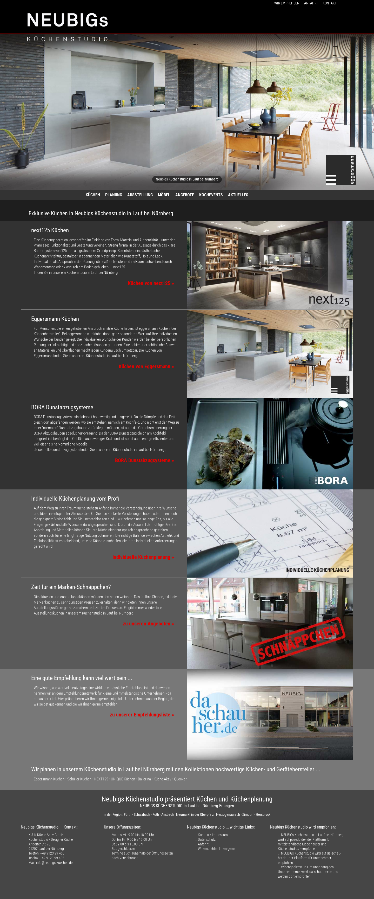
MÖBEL (164, 194)
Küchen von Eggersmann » (146, 367)
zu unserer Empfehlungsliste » (142, 715)
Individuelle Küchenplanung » (143, 557)
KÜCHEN (93, 194)
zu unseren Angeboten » (148, 624)
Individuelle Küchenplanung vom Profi (75, 498)
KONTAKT (330, 3)
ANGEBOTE (184, 194)
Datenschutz (207, 839)
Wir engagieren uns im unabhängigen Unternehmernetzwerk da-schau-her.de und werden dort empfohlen (308, 871)
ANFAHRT (311, 3)
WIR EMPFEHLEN (286, 3)
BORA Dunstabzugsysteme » (144, 460)
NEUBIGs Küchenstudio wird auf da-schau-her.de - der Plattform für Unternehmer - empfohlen (309, 857)
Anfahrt (203, 844)
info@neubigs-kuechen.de (54, 863)
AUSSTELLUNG (140, 194)
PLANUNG (113, 194)
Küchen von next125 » (151, 283)
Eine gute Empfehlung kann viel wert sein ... (81, 678)
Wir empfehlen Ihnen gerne (216, 848)
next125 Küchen (50, 230)
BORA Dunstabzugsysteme (62, 407)
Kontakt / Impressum (213, 835)
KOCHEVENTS (211, 194)
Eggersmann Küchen (55, 318)
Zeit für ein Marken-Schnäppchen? (71, 587)
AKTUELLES (238, 194)
